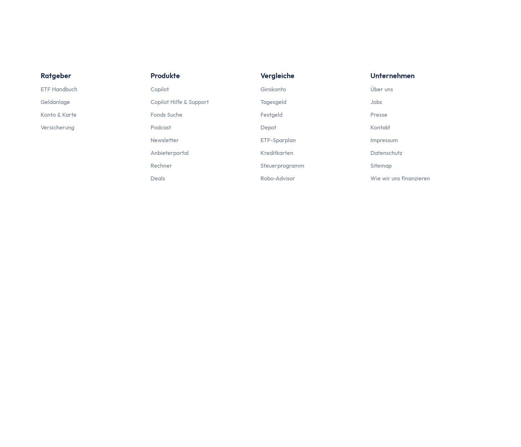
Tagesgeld (273, 101)
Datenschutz (386, 152)
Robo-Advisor (277, 178)
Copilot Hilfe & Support (180, 101)
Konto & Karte (59, 114)
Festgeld (271, 114)
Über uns (381, 89)
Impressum (384, 140)
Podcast (161, 127)
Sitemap (381, 165)
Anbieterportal (170, 152)
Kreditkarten (276, 152)
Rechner (161, 165)
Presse (378, 114)
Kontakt (380, 127)
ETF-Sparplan (278, 140)
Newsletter (165, 140)
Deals (158, 178)
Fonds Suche (166, 114)
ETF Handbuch (59, 89)
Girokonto (273, 89)
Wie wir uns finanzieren (400, 178)
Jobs (376, 101)
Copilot (160, 89)
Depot (268, 127)
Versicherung (57, 127)
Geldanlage (55, 101)
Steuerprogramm (282, 165)
